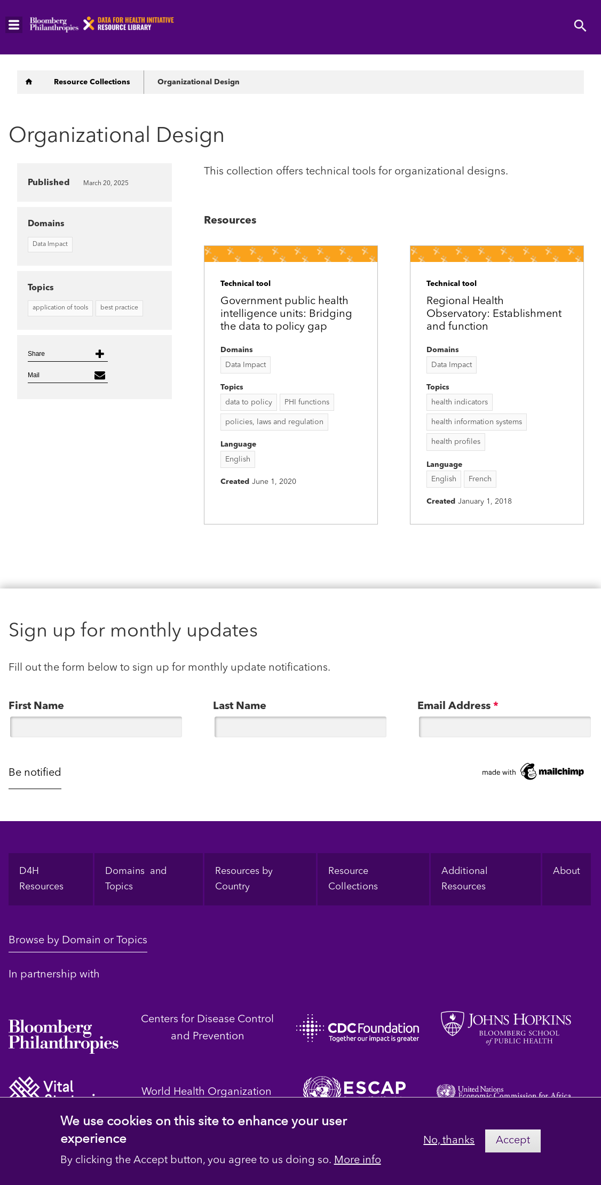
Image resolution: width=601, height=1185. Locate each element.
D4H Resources (41, 879)
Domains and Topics (136, 879)
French (480, 479)
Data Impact (245, 365)
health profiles (455, 442)
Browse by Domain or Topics (78, 940)
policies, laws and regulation (274, 422)
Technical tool (245, 284)
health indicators (459, 402)
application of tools (60, 308)
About (566, 871)
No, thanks (449, 1143)
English (237, 459)
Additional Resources (466, 879)
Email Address (458, 706)
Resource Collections (353, 879)
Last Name (239, 706)
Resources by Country (244, 879)
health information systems (476, 422)
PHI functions (306, 402)
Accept (513, 1144)
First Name (36, 706)
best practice (119, 308)
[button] (68, 354)
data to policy (248, 402)
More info (357, 1163)
